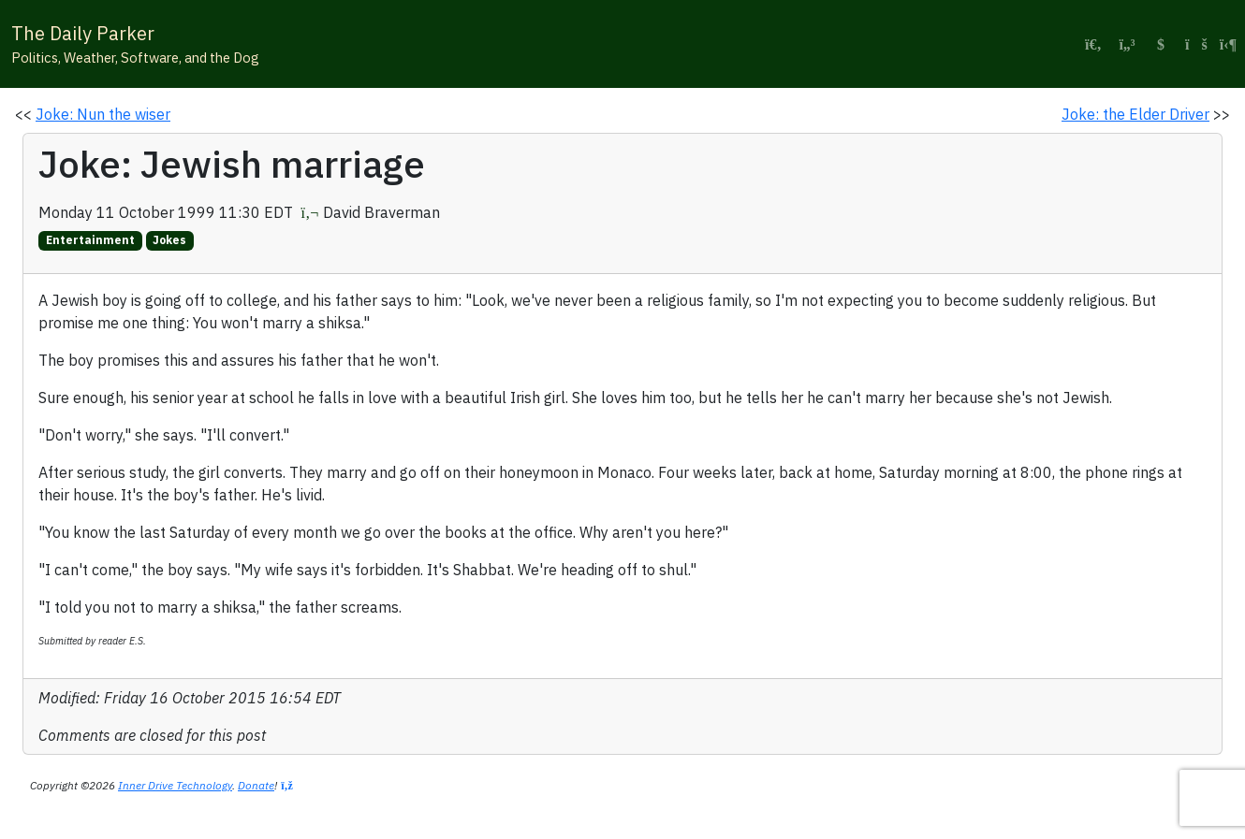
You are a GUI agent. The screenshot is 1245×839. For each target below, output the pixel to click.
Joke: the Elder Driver (1135, 114)
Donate (256, 785)
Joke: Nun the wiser (103, 114)
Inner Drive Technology (175, 785)
